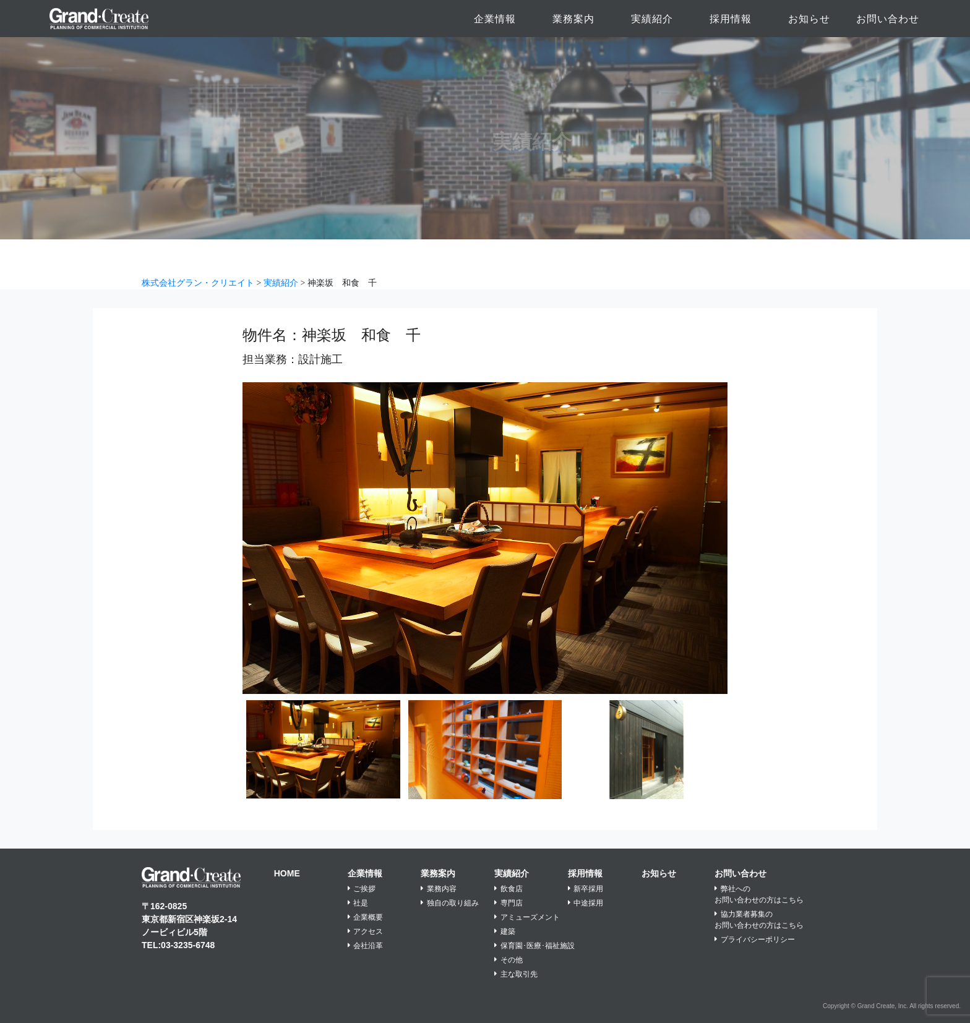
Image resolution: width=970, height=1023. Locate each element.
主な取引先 (516, 974)
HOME (287, 873)
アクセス (366, 931)
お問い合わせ (887, 19)
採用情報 (731, 19)
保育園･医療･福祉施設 (534, 945)
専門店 (508, 903)
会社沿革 (366, 945)
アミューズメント (527, 917)
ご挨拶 (362, 888)
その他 (508, 960)
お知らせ (809, 19)
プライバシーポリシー (755, 939)
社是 (358, 903)
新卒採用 (586, 888)
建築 (504, 931)
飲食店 (508, 888)
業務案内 (573, 19)
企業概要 (366, 917)
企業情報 (495, 19)
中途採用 (586, 903)
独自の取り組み (450, 903)
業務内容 (439, 888)
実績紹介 (652, 19)
